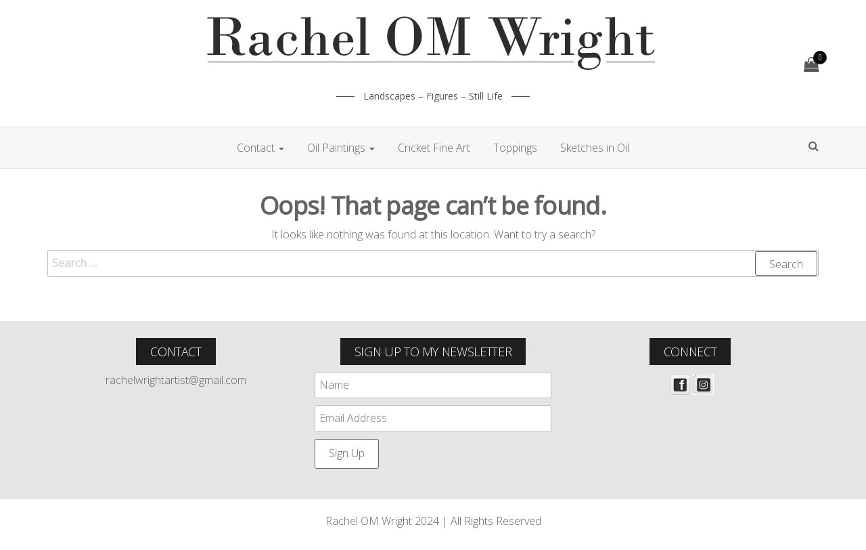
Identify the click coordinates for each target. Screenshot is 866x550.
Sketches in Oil (594, 147)
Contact (260, 147)
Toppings (515, 147)
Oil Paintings (341, 147)
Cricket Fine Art (434, 147)
